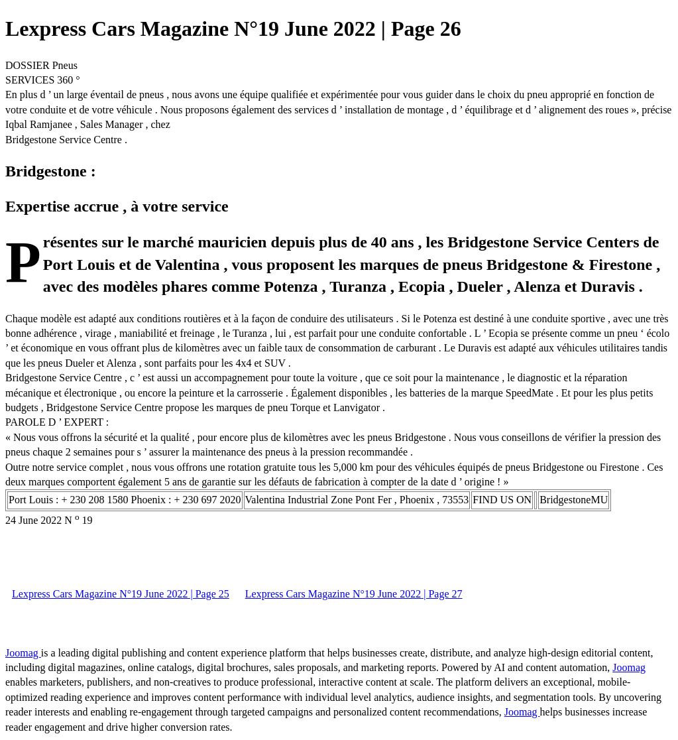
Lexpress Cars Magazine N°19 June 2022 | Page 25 (120, 593)
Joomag (23, 652)
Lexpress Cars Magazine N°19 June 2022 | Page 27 (354, 593)
